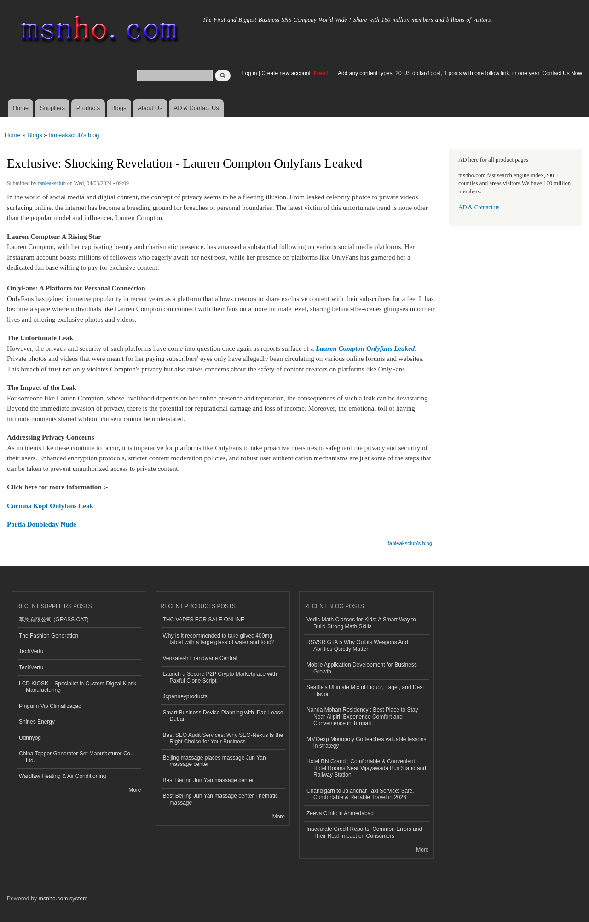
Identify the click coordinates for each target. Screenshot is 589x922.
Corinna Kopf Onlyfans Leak (50, 506)
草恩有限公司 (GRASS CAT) (54, 619)
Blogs (119, 107)
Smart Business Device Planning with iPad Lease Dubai (223, 715)
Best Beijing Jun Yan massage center (208, 780)
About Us (150, 107)
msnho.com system (63, 898)
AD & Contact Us (196, 107)
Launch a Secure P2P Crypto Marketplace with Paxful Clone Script (220, 677)
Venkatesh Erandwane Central (200, 658)
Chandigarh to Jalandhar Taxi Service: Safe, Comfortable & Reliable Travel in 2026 (360, 794)
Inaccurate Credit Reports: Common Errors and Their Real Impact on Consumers (364, 832)
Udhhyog (30, 738)
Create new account (286, 73)
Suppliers (52, 107)
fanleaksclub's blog (74, 135)
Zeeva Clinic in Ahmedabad (340, 813)
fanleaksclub (52, 183)
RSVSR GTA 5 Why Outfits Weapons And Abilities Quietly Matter (357, 645)
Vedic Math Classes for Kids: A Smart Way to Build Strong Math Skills (361, 622)
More (134, 790)
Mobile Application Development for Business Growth (361, 667)
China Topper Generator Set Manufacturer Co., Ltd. (76, 756)
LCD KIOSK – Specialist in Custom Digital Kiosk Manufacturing (77, 686)
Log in (249, 73)
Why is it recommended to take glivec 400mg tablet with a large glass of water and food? (219, 638)
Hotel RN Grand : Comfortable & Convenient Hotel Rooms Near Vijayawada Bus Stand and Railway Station (366, 768)
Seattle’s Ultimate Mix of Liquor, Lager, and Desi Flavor (365, 690)
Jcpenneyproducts (185, 696)
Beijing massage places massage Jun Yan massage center (214, 760)
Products (88, 107)
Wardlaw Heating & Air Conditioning (62, 776)
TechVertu (31, 651)
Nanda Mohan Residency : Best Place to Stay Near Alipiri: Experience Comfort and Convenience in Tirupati (362, 716)
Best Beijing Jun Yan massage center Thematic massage (220, 799)
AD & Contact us (478, 207)
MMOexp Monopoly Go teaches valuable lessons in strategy (366, 742)
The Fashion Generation (48, 635)
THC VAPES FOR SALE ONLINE (204, 619)
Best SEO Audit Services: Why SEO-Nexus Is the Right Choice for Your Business (223, 738)
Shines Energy (37, 722)
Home (20, 107)
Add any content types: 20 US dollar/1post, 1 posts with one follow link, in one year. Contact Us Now (460, 73)
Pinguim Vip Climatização (50, 706)
